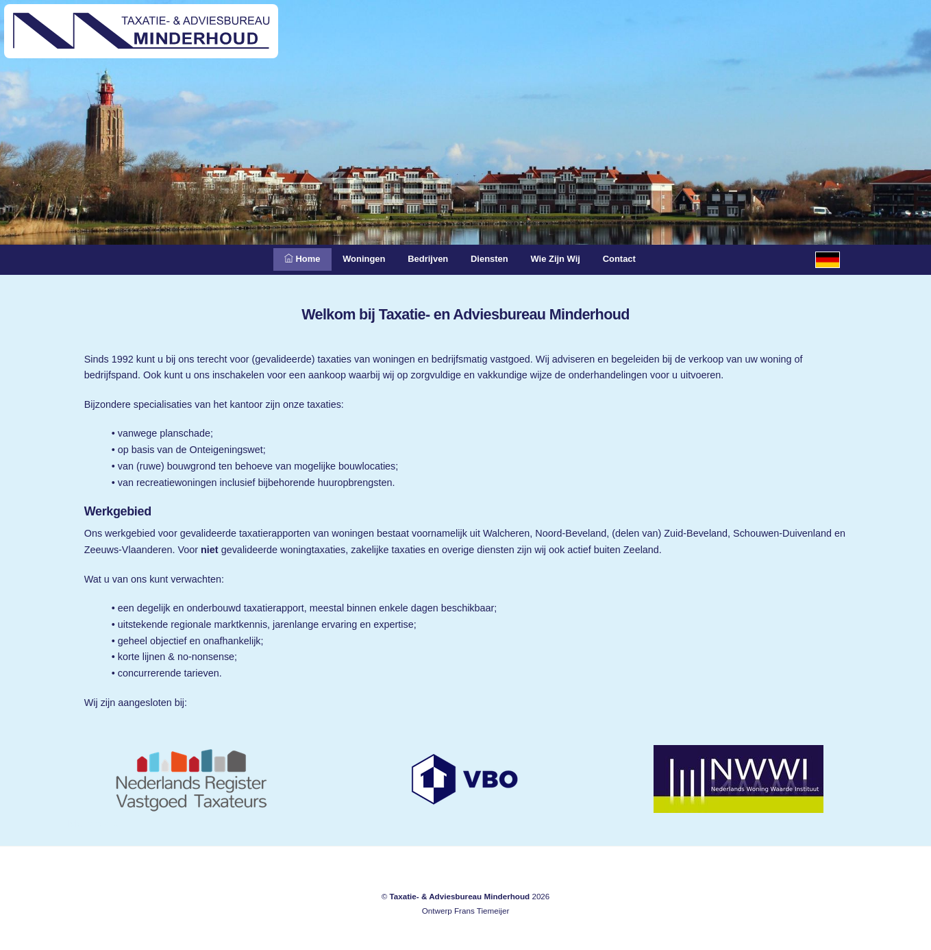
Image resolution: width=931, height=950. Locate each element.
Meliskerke (94, 823)
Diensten (493, 258)
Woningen (353, 258)
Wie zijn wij (565, 258)
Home (285, 258)
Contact (636, 258)
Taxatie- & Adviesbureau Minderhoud (459, 896)
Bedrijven (424, 258)
